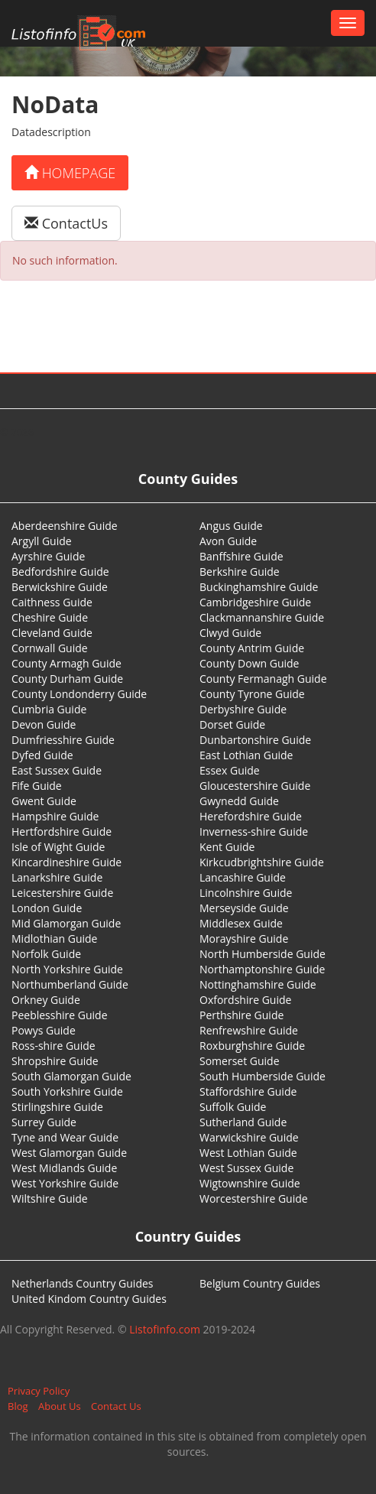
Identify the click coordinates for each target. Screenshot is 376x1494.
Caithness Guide (51, 602)
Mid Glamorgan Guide (66, 923)
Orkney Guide (45, 999)
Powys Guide (43, 1030)
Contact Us (116, 1406)
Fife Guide (36, 785)
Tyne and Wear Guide (64, 1137)
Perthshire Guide (241, 1015)
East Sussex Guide (56, 770)
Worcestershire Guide (253, 1198)
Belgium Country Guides (259, 1283)
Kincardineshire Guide (66, 862)
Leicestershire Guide (62, 892)
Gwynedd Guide (239, 801)
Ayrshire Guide (48, 556)
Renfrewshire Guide (248, 1030)
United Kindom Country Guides (89, 1298)
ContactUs (66, 223)
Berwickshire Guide (59, 587)
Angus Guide (231, 525)
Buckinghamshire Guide (258, 587)
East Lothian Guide (246, 755)
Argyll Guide (41, 541)
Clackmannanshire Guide (261, 617)
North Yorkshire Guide (67, 969)
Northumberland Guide (69, 984)
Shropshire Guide (55, 1061)
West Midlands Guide (64, 1168)
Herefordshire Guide (250, 816)
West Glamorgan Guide (69, 1152)
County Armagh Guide (66, 663)
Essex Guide (229, 770)
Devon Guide (43, 724)
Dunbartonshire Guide (255, 739)
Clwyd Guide (230, 632)
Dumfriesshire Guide (63, 739)
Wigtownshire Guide (249, 1183)
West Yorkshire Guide (64, 1183)
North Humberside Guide (262, 954)
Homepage (69, 173)
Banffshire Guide (241, 556)
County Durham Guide (67, 678)
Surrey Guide (43, 1122)
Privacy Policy (39, 1391)
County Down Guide (249, 663)
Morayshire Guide (243, 938)
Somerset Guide (239, 1061)
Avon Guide (228, 541)
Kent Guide (226, 847)
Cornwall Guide (49, 648)
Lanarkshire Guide (56, 877)
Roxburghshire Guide (252, 1045)
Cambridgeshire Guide (255, 602)
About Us (59, 1406)
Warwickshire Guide (249, 1137)
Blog (18, 1406)
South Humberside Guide (262, 1076)
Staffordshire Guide (248, 1091)
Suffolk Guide (232, 1106)
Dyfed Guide (42, 755)
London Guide (46, 908)
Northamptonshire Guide (262, 969)
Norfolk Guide (46, 954)
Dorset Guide (232, 724)
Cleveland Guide (51, 632)
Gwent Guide (43, 801)
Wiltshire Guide (49, 1198)
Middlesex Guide (241, 923)
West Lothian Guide (248, 1152)
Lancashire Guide (242, 877)
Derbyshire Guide (243, 709)
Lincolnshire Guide (245, 892)
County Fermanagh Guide (263, 678)
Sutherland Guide (243, 1122)
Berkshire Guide (239, 571)
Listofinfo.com (164, 1329)
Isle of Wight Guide (58, 847)
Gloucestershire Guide (254, 785)
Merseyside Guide (244, 908)
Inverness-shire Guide (253, 831)
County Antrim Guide (251, 648)
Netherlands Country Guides (82, 1283)
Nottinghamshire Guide (257, 984)
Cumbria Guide (48, 709)
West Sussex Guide (246, 1168)
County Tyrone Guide (252, 694)
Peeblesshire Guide (59, 1015)
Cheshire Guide (49, 617)
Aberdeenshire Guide (64, 525)
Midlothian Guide (54, 938)
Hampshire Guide (55, 816)
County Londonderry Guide (79, 694)
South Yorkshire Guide (67, 1091)
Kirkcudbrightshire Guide (261, 862)
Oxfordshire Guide (245, 999)
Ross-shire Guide (53, 1045)
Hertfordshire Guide (61, 831)
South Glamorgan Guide (71, 1076)
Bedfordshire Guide (60, 571)
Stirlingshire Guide (57, 1106)
